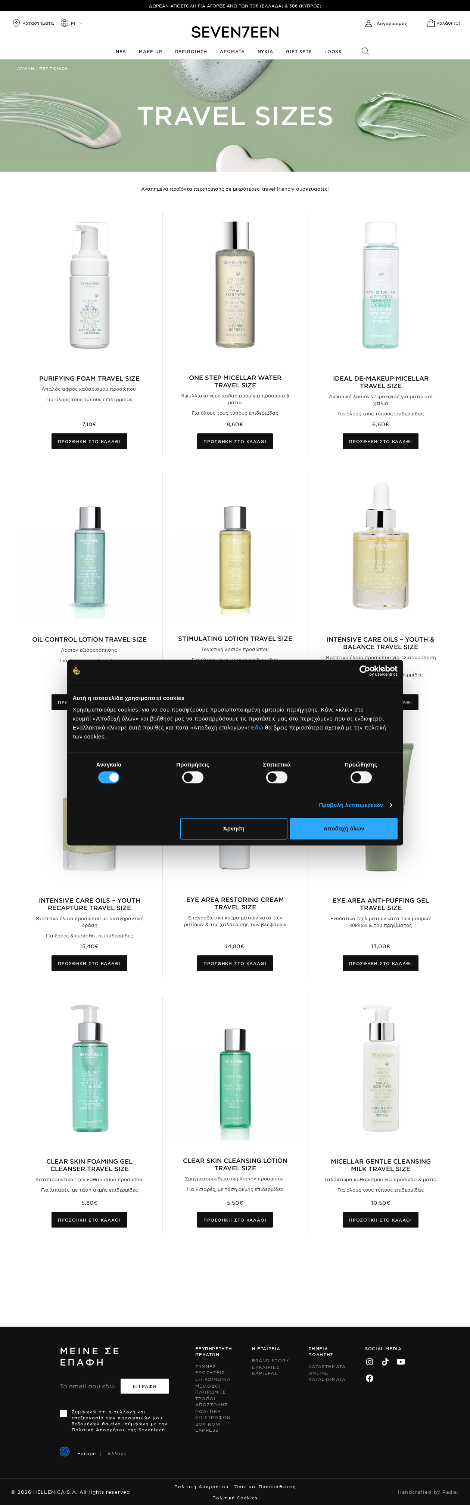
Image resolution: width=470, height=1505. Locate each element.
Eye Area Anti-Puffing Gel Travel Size (381, 903)
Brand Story (270, 1360)
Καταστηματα (327, 1366)
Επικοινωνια (213, 1379)
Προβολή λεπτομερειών (351, 805)
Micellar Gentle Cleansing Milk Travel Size (381, 1164)
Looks (333, 51)
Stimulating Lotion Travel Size (235, 638)
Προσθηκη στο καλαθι (89, 441)
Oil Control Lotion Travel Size (89, 639)
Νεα (121, 51)
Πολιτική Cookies (235, 1497)
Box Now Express (208, 1426)
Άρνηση (234, 828)
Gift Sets (299, 51)
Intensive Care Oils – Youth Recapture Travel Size (89, 903)
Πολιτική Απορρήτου (201, 1486)
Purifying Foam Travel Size (89, 378)
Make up (150, 51)
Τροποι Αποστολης (211, 1401)
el (74, 23)
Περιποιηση (191, 51)
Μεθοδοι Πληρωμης (210, 1388)
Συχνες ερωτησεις (210, 1369)
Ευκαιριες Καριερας (266, 1370)
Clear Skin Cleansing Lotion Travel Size (235, 1164)
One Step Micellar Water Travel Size (235, 381)
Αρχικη (25, 68)
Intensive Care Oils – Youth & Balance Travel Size (381, 642)
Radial (450, 1492)
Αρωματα (232, 51)
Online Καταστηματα (327, 1376)
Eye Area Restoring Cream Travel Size (235, 903)
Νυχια (265, 51)
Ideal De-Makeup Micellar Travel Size (381, 381)
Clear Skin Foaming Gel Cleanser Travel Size (89, 1164)
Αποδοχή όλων (343, 828)
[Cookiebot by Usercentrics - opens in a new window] (365, 670)
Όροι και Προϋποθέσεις (265, 1486)
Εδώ (257, 727)
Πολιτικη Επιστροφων (213, 1414)
